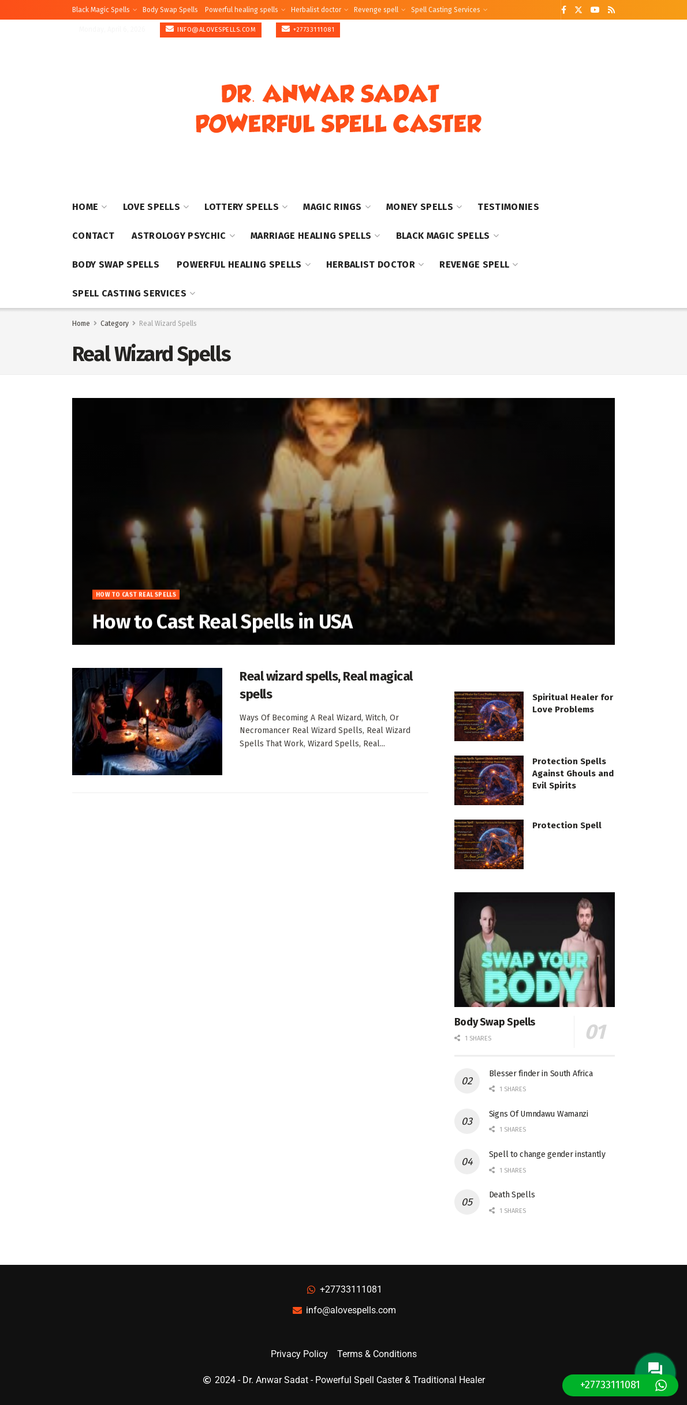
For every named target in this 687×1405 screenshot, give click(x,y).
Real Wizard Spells (168, 324)
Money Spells (419, 206)
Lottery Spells (241, 206)
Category (114, 324)
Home (85, 206)
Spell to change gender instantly (547, 1154)
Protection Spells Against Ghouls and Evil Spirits (573, 773)
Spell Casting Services (445, 10)
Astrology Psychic (179, 235)
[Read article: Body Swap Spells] (534, 949)
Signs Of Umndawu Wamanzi (538, 1114)
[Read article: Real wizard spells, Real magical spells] (147, 721)
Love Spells (152, 206)
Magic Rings (332, 206)
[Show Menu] (609, 109)
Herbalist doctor (316, 10)
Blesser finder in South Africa (541, 1074)
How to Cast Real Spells (136, 599)
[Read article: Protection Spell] (489, 844)
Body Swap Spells (170, 10)
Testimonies (508, 206)
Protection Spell (567, 825)
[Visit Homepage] (338, 109)
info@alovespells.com (211, 29)
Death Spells (512, 1195)
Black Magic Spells (101, 10)
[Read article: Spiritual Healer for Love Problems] (489, 716)
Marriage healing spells (311, 235)
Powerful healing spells (241, 10)
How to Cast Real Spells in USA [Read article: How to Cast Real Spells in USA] (222, 626)
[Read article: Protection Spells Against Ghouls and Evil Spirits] (489, 780)
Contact (93, 235)
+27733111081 (308, 29)
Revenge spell (376, 10)
